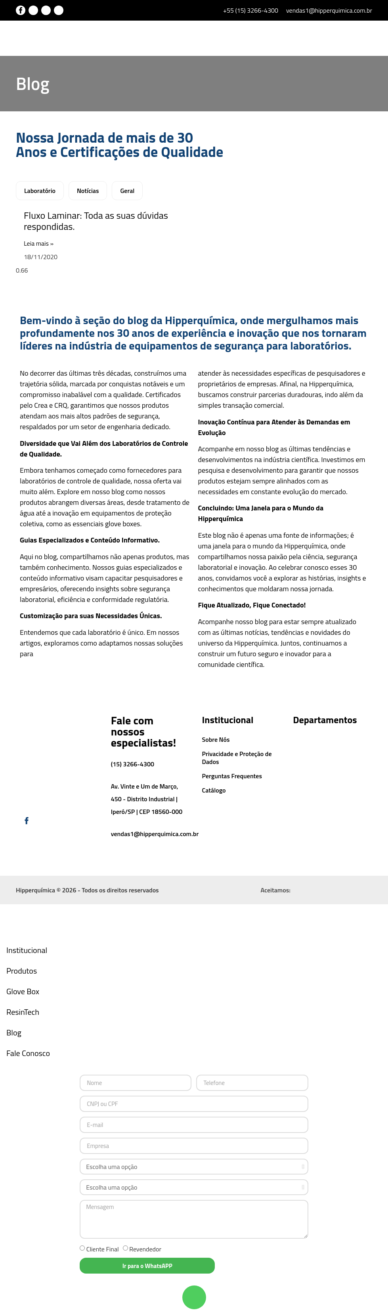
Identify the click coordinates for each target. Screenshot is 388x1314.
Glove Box (22, 992)
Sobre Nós (216, 740)
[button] (351, 39)
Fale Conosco (28, 1054)
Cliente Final (102, 1250)
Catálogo (214, 791)
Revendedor (145, 1250)
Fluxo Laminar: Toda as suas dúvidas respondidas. (96, 222)
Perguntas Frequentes (232, 776)
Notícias (88, 191)
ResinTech (22, 1013)
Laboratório (39, 191)
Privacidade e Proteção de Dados (237, 758)
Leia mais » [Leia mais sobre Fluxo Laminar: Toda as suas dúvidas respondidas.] (39, 244)
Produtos (21, 971)
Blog (13, 1033)
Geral (127, 191)
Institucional (26, 951)
